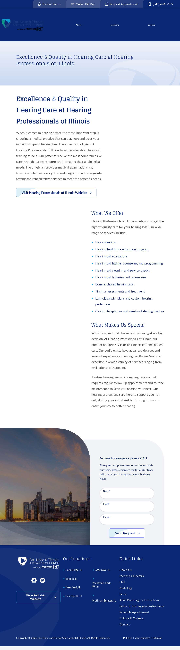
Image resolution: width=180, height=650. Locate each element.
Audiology (126, 591)
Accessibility (142, 641)
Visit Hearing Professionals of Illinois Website (54, 196)
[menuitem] (61, 26)
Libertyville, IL (74, 599)
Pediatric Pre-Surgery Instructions (142, 610)
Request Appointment (121, 4)
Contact (125, 628)
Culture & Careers (131, 622)
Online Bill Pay (83, 4)
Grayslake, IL (102, 573)
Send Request (125, 537)
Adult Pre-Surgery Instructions (139, 603)
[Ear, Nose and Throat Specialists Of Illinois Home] (38, 566)
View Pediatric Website (35, 600)
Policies (127, 641)
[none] (81, 26)
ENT (122, 585)
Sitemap (157, 641)
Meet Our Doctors (132, 579)
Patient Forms (49, 4)
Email (106, 507)
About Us (126, 573)
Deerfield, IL (73, 591)
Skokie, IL (71, 582)
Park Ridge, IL (74, 573)
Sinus (123, 597)
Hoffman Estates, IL (104, 604)
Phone (107, 520)
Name (106, 494)
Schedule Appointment (134, 616)
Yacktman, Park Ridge (101, 588)
